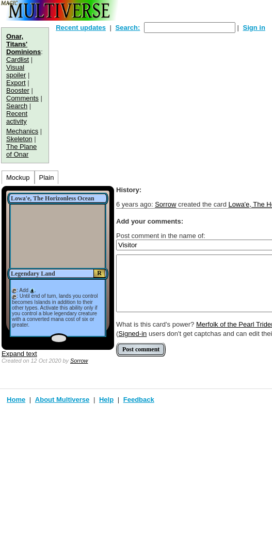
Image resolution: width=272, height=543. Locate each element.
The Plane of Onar (21, 150)
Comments (22, 98)
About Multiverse (62, 399)
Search (16, 106)
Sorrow (79, 361)
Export (16, 83)
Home (16, 399)
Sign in (254, 27)
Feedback (138, 399)
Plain (46, 177)
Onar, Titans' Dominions (23, 44)
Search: (128, 27)
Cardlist (17, 59)
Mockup (18, 177)
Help (106, 399)
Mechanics (22, 131)
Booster (17, 90)
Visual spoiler (16, 71)
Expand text (19, 354)
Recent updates (81, 27)
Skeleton (19, 139)
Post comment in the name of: (160, 236)
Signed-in (132, 333)
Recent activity (16, 117)
